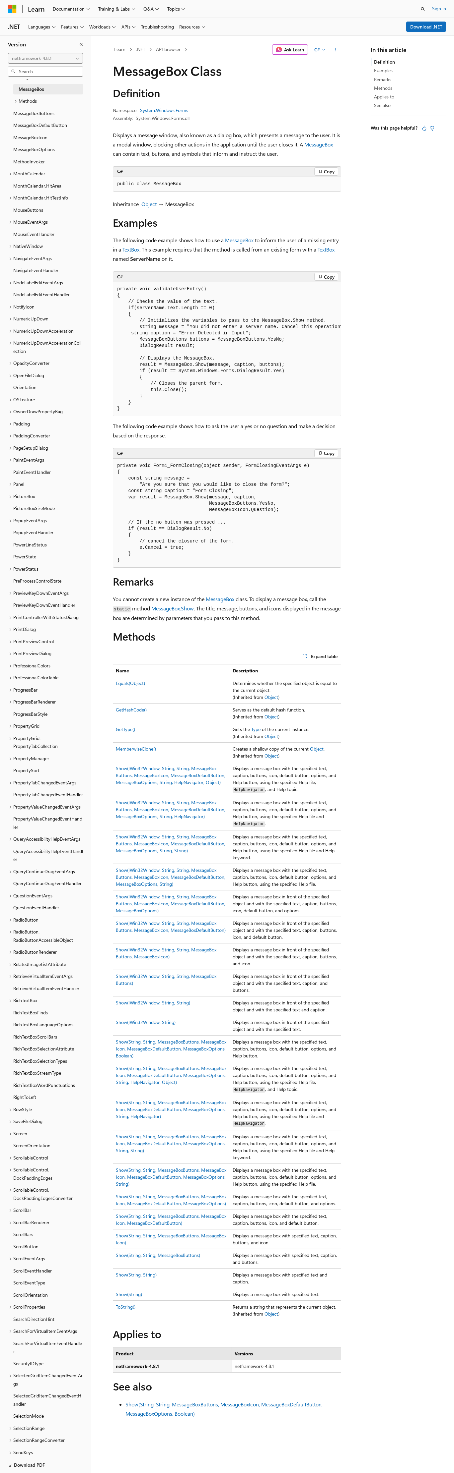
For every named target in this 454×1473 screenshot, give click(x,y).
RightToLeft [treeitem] (24, 1097)
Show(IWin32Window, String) (146, 1022)
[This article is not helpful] (432, 128)
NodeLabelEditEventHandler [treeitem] (41, 294)
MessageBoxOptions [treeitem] (34, 149)
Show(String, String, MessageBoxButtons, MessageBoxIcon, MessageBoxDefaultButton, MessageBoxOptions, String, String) (171, 1143)
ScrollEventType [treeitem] (29, 1282)
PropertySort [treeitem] (26, 770)
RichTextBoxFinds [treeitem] (30, 1012)
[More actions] (335, 49)
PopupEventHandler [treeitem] (33, 532)
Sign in (439, 8)
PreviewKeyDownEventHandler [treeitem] (44, 605)
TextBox (130, 249)
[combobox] (45, 58)
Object (149, 203)
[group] (227, 349)
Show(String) (129, 1294)
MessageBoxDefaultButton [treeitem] (40, 125)
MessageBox (318, 144)
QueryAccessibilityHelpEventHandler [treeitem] (48, 855)
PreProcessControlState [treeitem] (37, 581)
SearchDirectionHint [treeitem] (33, 1319)
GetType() (125, 729)
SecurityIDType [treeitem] (28, 1363)
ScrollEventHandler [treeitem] (32, 1271)
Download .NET (426, 27)
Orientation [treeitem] (25, 387)
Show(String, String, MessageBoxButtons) (158, 1255)
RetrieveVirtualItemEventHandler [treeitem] (46, 988)
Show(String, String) (136, 1275)
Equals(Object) (130, 683)
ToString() (125, 1307)
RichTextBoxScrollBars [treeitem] (35, 1037)
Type (256, 729)
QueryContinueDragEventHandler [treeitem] (47, 883)
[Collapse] (81, 44)
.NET (140, 49)
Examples (383, 70)
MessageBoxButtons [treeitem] (33, 113)
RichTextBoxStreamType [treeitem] (37, 1073)
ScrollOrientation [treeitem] (30, 1295)
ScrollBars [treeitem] (23, 1234)
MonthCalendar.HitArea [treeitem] (37, 186)
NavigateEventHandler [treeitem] (35, 270)
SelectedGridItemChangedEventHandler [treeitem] (47, 1399)
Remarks (382, 79)
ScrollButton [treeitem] (25, 1246)
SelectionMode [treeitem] (28, 1416)
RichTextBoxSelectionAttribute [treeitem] (43, 1049)
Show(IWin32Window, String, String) (153, 1002)
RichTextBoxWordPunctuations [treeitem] (44, 1085)
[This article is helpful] (424, 128)
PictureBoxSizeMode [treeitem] (34, 508)
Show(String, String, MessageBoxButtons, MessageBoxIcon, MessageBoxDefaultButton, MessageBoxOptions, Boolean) (171, 1049)
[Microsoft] (12, 9)
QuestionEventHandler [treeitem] (36, 907)
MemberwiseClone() (136, 749)
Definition (384, 62)
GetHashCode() (131, 710)
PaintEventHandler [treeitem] (32, 472)
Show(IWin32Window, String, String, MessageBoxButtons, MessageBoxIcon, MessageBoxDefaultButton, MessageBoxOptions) (170, 903)
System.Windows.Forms (164, 110)
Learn (119, 49)
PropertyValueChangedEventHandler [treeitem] (47, 823)
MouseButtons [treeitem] (28, 210)
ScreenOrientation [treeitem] (31, 1145)
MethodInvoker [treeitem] (29, 161)
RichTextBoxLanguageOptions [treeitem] (43, 1024)
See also (382, 105)
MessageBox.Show (172, 608)
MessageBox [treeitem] (31, 89)
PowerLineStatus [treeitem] (30, 544)
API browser (168, 49)
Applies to (384, 96)
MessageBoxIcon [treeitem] (30, 137)
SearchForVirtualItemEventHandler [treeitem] (47, 1347)
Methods (383, 88)
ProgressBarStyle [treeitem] (30, 714)
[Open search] (422, 9)
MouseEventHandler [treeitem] (33, 234)
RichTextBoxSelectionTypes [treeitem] (40, 1061)
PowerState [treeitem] (24, 556)
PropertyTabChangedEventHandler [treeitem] (48, 794)
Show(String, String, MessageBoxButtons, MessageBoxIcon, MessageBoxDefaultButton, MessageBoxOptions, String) (171, 1177)
